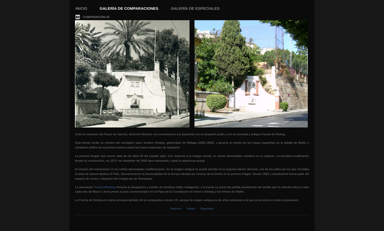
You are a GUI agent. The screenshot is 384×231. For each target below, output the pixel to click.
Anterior (176, 208)
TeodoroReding (105, 187)
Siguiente (207, 208)
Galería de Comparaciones (129, 8)
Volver (191, 208)
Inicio (81, 8)
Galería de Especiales (195, 8)
